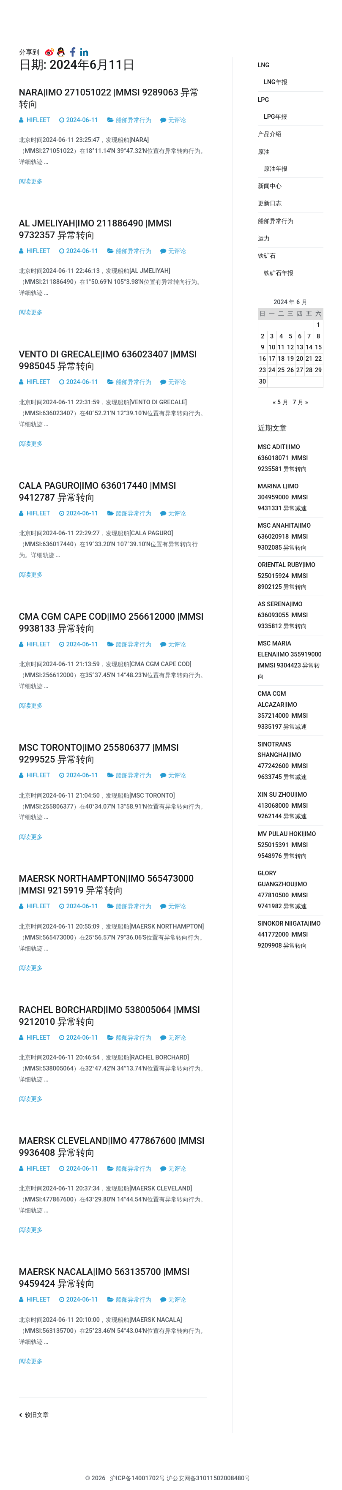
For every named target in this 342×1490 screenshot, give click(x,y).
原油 (264, 151)
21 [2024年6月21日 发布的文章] (309, 358)
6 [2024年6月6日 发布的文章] (299, 336)
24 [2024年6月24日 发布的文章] (271, 370)
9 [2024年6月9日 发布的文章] (262, 347)
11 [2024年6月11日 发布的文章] (281, 347)
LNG (264, 65)
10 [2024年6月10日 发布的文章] (271, 347)
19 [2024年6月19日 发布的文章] (290, 358)
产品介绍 (270, 134)
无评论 (177, 120)
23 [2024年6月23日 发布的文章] (262, 370)
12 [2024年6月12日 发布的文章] (290, 347)
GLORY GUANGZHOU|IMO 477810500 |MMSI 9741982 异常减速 (283, 890)
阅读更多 (31, 181)
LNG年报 (275, 82)
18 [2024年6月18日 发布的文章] (281, 358)
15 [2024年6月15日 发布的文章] (318, 347)
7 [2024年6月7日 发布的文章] (309, 336)
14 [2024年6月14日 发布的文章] (309, 347)
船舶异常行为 (133, 120)
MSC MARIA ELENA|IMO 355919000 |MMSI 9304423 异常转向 (290, 660)
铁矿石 (267, 255)
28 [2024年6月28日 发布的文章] (309, 370)
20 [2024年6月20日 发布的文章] (299, 358)
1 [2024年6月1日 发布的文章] (318, 325)
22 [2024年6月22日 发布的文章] (318, 358)
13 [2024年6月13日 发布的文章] (299, 347)
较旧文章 (37, 1415)
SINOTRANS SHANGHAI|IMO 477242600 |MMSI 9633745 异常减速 (283, 761)
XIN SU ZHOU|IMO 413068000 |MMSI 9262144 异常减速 (283, 805)
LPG (263, 100)
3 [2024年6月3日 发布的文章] (272, 336)
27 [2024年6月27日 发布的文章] (299, 370)
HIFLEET (38, 120)
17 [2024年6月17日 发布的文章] (271, 358)
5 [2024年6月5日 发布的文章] (290, 336)
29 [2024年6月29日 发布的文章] (318, 370)
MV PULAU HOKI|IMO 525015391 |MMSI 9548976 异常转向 (287, 845)
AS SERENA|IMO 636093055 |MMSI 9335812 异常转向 (283, 615)
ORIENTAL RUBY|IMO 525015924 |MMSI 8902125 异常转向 (286, 576)
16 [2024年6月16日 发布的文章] (262, 358)
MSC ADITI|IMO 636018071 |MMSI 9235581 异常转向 (283, 458)
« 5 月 (280, 402)
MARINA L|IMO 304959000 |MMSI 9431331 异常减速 (283, 497)
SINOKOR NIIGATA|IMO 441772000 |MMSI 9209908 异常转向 (289, 934)
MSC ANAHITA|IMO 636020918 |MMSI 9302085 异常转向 (284, 536)
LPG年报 (275, 116)
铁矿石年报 (278, 273)
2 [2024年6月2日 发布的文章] (262, 336)
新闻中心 (270, 186)
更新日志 (270, 203)
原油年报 (275, 168)
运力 (264, 238)
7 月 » (300, 402)
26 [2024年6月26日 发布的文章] (290, 370)
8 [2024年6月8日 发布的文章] (318, 336)
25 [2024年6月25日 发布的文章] (281, 370)
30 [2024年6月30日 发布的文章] (262, 381)
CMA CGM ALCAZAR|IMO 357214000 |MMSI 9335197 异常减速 (283, 710)
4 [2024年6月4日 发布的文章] (281, 336)
